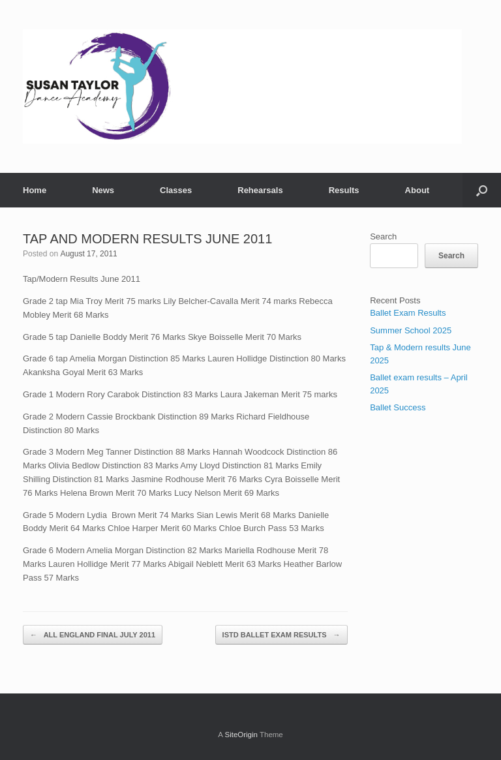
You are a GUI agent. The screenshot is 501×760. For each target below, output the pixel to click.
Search (383, 236)
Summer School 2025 (410, 330)
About (417, 190)
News (103, 190)
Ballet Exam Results (408, 313)
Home (34, 190)
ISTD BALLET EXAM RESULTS (281, 635)
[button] (482, 190)
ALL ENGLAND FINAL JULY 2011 (92, 635)
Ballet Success (397, 407)
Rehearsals (259, 190)
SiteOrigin (241, 734)
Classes (176, 190)
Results (344, 190)
